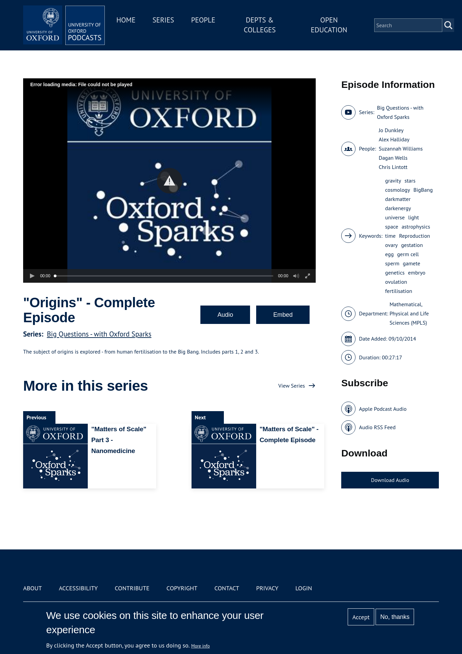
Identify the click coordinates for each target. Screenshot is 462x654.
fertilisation (398, 290)
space (391, 226)
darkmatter (398, 199)
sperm (392, 263)
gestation (412, 245)
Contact (226, 588)
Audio (225, 314)
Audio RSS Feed (377, 427)
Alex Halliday (394, 139)
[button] (169, 180)
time (390, 235)
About (32, 588)
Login (303, 588)
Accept (361, 617)
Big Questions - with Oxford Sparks (99, 334)
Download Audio (390, 480)
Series (163, 20)
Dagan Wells (393, 157)
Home (125, 20)
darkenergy (398, 208)
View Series (291, 385)
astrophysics (415, 226)
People (203, 20)
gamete (411, 263)
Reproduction (414, 235)
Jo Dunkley (391, 130)
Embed (283, 314)
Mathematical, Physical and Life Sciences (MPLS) (409, 313)
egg (389, 254)
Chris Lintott (393, 167)
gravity (393, 180)
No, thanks (395, 616)
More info (200, 646)
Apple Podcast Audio (383, 408)
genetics (395, 272)
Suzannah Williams (401, 148)
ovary (391, 245)
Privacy (267, 588)
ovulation (396, 281)
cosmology (397, 189)
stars (410, 180)
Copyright (181, 588)
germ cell (408, 254)
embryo (416, 272)
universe (395, 217)
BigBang (423, 189)
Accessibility (78, 588)
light (413, 217)
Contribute (132, 588)
